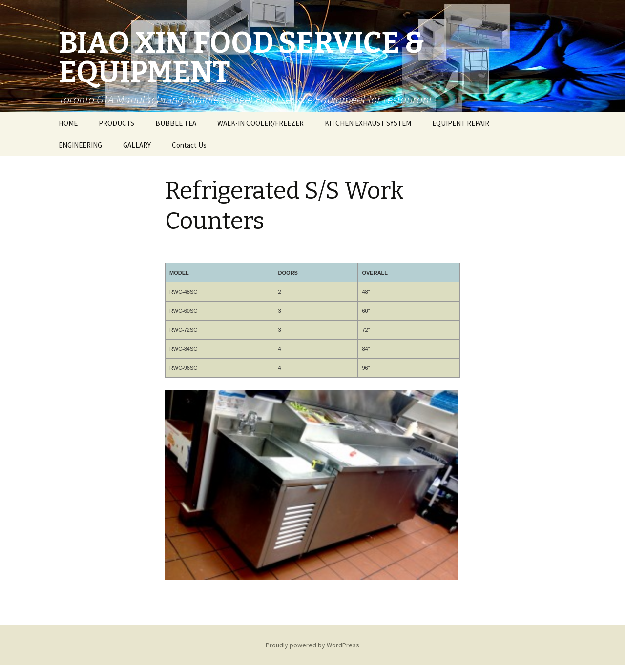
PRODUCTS (116, 123)
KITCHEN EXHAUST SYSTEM (368, 123)
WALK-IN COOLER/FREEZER (260, 123)
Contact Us (189, 145)
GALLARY (137, 145)
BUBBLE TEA (175, 123)
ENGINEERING (80, 145)
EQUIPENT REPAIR (460, 123)
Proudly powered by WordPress (312, 645)
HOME (68, 123)
